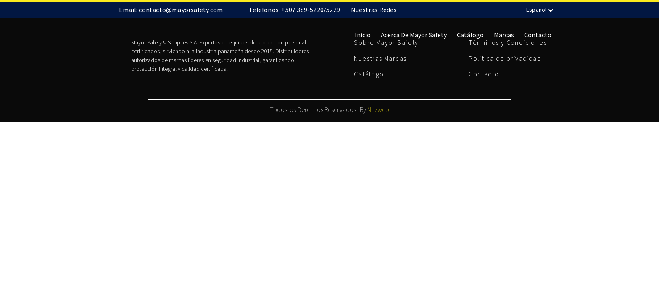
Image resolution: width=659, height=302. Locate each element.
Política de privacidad (505, 58)
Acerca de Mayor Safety (414, 35)
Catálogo (470, 35)
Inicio (363, 35)
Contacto (537, 35)
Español (540, 10)
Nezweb (378, 110)
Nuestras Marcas (380, 58)
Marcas (504, 35)
